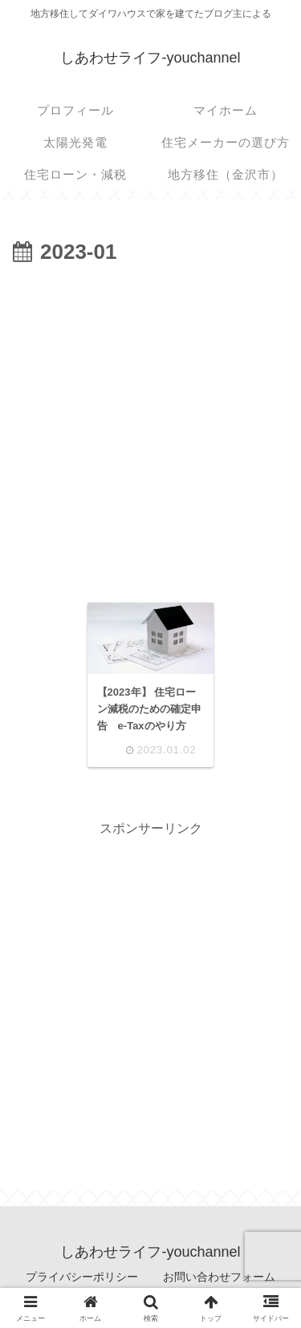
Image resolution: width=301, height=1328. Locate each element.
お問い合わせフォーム (219, 1276)
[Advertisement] (150, 429)
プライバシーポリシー (82, 1276)
